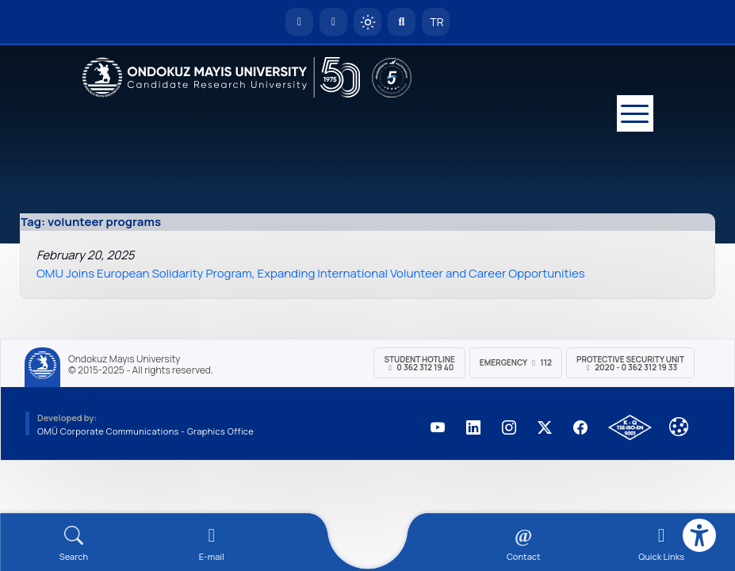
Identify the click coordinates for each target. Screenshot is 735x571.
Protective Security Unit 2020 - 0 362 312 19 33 (630, 363)
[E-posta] (333, 22)
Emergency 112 (516, 362)
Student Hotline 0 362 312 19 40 (419, 363)
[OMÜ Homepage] (299, 22)
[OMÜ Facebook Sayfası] (580, 427)
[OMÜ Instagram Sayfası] (509, 427)
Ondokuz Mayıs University (124, 359)
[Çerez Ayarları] (679, 427)
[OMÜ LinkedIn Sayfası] (473, 427)
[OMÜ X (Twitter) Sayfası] (545, 427)
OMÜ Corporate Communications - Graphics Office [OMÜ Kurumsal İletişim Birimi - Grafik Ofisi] (145, 431)
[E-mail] (212, 543)
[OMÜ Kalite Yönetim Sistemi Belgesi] (630, 427)
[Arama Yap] (401, 22)
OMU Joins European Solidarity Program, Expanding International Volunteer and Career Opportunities (310, 273)
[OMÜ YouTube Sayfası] (438, 427)
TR (436, 21)
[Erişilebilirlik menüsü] (699, 535)
